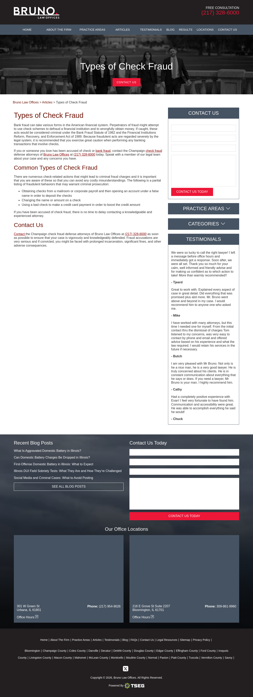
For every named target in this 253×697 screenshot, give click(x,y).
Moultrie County (135, 657)
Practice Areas (92, 29)
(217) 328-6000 (220, 12)
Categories (203, 223)
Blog (170, 29)
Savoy (228, 657)
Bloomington (32, 650)
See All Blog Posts (69, 486)
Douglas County (144, 650)
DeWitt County (122, 650)
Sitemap (185, 639)
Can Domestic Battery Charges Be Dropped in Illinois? (52, 457)
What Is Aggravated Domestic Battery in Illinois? (47, 450)
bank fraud (103, 150)
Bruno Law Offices (56, 154)
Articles (122, 29)
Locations (205, 29)
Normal (152, 657)
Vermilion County (211, 657)
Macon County (63, 657)
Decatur (106, 650)
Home (27, 29)
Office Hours (27, 617)
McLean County (98, 657)
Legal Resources (167, 639)
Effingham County (187, 650)
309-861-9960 (226, 606)
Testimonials (151, 29)
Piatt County (178, 657)
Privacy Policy (201, 639)
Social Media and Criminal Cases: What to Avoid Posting (53, 477)
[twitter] (125, 668)
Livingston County (40, 657)
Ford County (208, 650)
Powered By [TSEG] (126, 685)
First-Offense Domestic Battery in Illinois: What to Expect (53, 464)
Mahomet (80, 657)
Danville (93, 650)
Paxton (164, 657)
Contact (20, 234)
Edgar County (164, 650)
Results (185, 29)
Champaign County (54, 650)
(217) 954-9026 (110, 606)
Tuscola (193, 657)
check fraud (154, 150)
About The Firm (58, 29)
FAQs (133, 639)
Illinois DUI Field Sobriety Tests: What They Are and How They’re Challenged (68, 471)
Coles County (77, 650)
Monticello (117, 657)
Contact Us (227, 29)
